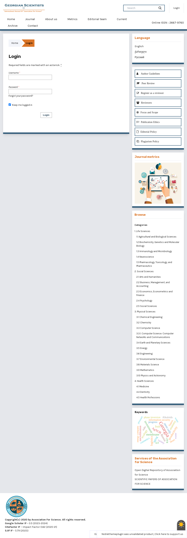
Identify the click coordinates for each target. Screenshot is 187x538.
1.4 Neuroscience (145, 256)
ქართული (141, 51)
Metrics (72, 19)
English (139, 46)
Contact (33, 25)
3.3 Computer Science (148, 328)
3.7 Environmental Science (150, 359)
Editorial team (97, 19)
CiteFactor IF (12, 527)
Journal (30, 19)
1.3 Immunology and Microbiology (154, 251)
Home (11, 19)
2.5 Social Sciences (146, 306)
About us (51, 19)
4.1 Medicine (142, 386)
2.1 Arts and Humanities (148, 276)
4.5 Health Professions (148, 397)
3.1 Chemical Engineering (149, 317)
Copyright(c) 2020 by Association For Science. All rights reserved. (45, 519)
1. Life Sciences (142, 231)
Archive (12, 25)
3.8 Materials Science (147, 364)
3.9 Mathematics (145, 370)
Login (176, 7)
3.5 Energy (142, 348)
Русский (139, 57)
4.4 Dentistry (143, 392)
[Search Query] (141, 8)
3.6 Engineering (144, 353)
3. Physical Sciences (145, 311)
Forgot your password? (21, 95)
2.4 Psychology (144, 300)
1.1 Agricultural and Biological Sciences (156, 236)
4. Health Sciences (144, 381)
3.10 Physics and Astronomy (151, 375)
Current (122, 19)
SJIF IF (9, 530)
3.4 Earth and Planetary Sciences (153, 342)
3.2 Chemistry (144, 322)
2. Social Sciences (144, 271)
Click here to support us (169, 534)
